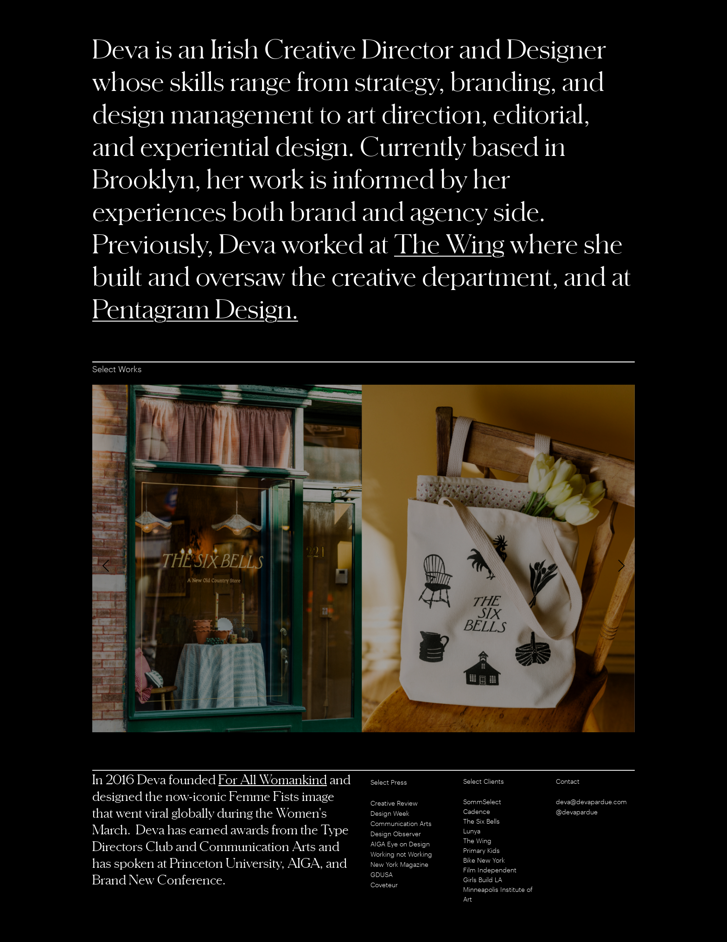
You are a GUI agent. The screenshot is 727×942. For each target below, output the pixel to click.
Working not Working (401, 854)
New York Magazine (399, 864)
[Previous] (107, 565)
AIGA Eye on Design (400, 844)
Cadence (476, 811)
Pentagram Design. (195, 308)
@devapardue (577, 812)
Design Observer (395, 834)
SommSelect (482, 802)
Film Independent (490, 870)
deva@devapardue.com (591, 802)
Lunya (471, 831)
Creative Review (394, 803)
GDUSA (381, 874)
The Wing (449, 243)
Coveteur (384, 885)
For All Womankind (272, 779)
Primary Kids (481, 850)
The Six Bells (481, 821)
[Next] (620, 565)
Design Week (389, 813)
